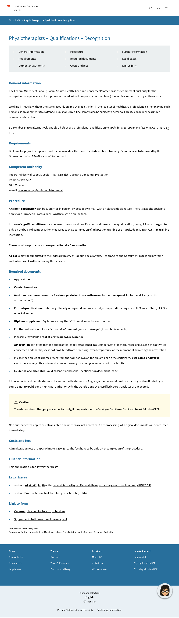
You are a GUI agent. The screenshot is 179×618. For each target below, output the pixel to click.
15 (25, 493)
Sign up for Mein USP (145, 563)
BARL (18, 20)
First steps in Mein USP (146, 569)
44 (26, 486)
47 (39, 486)
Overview (55, 557)
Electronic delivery (60, 569)
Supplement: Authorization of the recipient (40, 520)
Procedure (76, 52)
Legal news (15, 569)
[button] (165, 591)
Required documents (83, 59)
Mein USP (97, 557)
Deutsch (90, 602)
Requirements (27, 59)
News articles (16, 557)
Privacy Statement (67, 610)
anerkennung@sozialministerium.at (40, 191)
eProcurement (100, 569)
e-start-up (97, 563)
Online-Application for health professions (39, 512)
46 (34, 486)
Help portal (140, 557)
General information (31, 52)
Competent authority (32, 66)
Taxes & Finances (60, 563)
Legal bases (129, 59)
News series (15, 563)
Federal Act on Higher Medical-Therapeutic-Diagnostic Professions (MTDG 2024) (102, 486)
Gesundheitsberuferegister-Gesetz (56, 493)
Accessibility (87, 610)
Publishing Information (109, 610)
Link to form (129, 66)
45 (30, 486)
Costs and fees (79, 66)
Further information (134, 52)
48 (43, 486)
